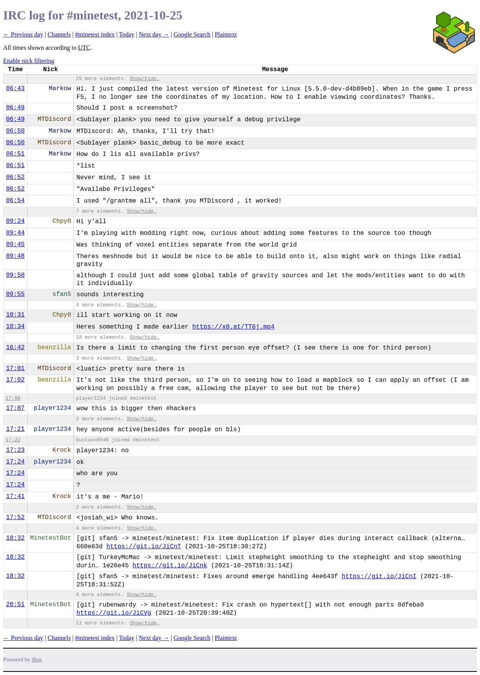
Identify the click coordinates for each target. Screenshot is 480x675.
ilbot (37, 660)
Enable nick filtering (28, 61)
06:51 (15, 153)
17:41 (15, 496)
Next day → (154, 34)
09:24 (15, 221)
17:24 (15, 461)
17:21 (15, 429)
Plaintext (226, 34)
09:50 (15, 275)
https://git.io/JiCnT (143, 546)
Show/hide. (145, 79)
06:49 (15, 107)
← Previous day (23, 34)
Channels (59, 34)
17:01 (15, 368)
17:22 (12, 440)
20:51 (15, 604)
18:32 (15, 538)
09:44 (15, 232)
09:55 (15, 294)
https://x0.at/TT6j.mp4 (233, 327)
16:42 (15, 347)
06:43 (15, 88)
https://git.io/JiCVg (114, 613)
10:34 (15, 326)
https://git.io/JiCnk (170, 565)
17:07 (15, 408)
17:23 (15, 450)
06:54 (15, 200)
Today (127, 34)
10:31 (15, 314)
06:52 (15, 177)
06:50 (15, 131)
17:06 (12, 398)
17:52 (15, 517)
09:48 (15, 256)
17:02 (15, 379)
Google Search (191, 34)
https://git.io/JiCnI (379, 576)
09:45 (15, 244)
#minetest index (95, 34)
